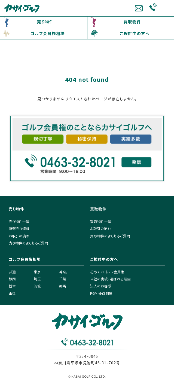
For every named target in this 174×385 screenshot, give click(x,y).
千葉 (62, 278)
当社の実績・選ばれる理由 (110, 278)
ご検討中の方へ (135, 33)
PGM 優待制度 (101, 293)
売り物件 (45, 21)
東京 (37, 271)
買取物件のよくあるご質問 (110, 235)
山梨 (12, 293)
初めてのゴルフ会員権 (107, 271)
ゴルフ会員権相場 (47, 33)
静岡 (12, 278)
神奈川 (64, 271)
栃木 (12, 285)
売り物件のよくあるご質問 (28, 243)
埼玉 (37, 278)
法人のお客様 (100, 285)
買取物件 (132, 21)
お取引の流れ (19, 235)
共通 (12, 271)
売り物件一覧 (19, 221)
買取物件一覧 (100, 221)
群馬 (62, 285)
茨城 (37, 285)
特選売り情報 (19, 228)
